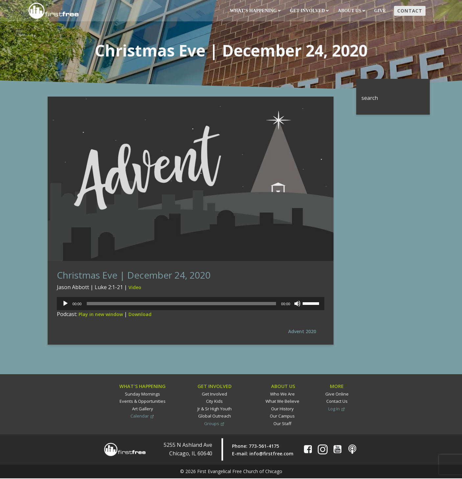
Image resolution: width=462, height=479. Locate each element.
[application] (190, 305)
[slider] (181, 306)
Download (139, 316)
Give (380, 11)
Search (363, 82)
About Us (350, 11)
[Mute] (297, 306)
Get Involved (308, 11)
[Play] (65, 306)
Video (134, 289)
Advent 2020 (302, 333)
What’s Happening (254, 11)
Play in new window (101, 316)
